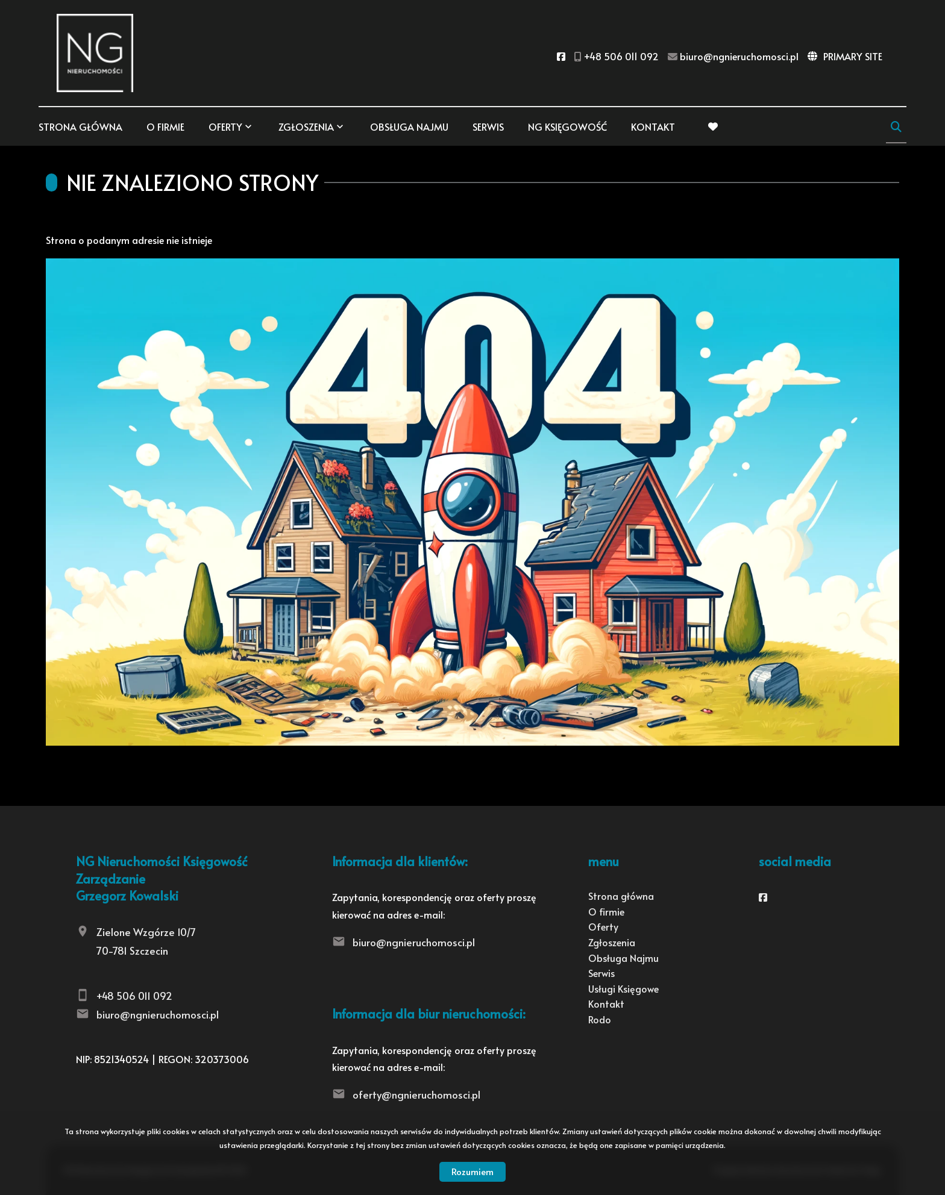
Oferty (225, 126)
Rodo (599, 1019)
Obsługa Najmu (409, 126)
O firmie (165, 126)
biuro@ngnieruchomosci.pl (157, 1014)
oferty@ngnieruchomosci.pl (416, 1094)
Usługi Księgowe (623, 988)
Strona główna (80, 126)
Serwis (488, 126)
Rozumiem (472, 1171)
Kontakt (653, 126)
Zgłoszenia (306, 126)
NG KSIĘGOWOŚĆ (567, 126)
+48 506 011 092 (134, 995)
